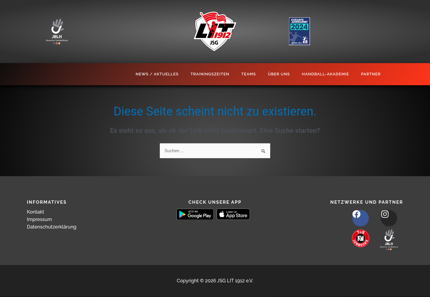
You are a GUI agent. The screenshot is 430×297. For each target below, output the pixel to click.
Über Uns (279, 74)
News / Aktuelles (157, 74)
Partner (371, 74)
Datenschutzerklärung (51, 227)
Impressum (39, 219)
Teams (248, 74)
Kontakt (35, 212)
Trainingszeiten (210, 74)
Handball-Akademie (325, 74)
